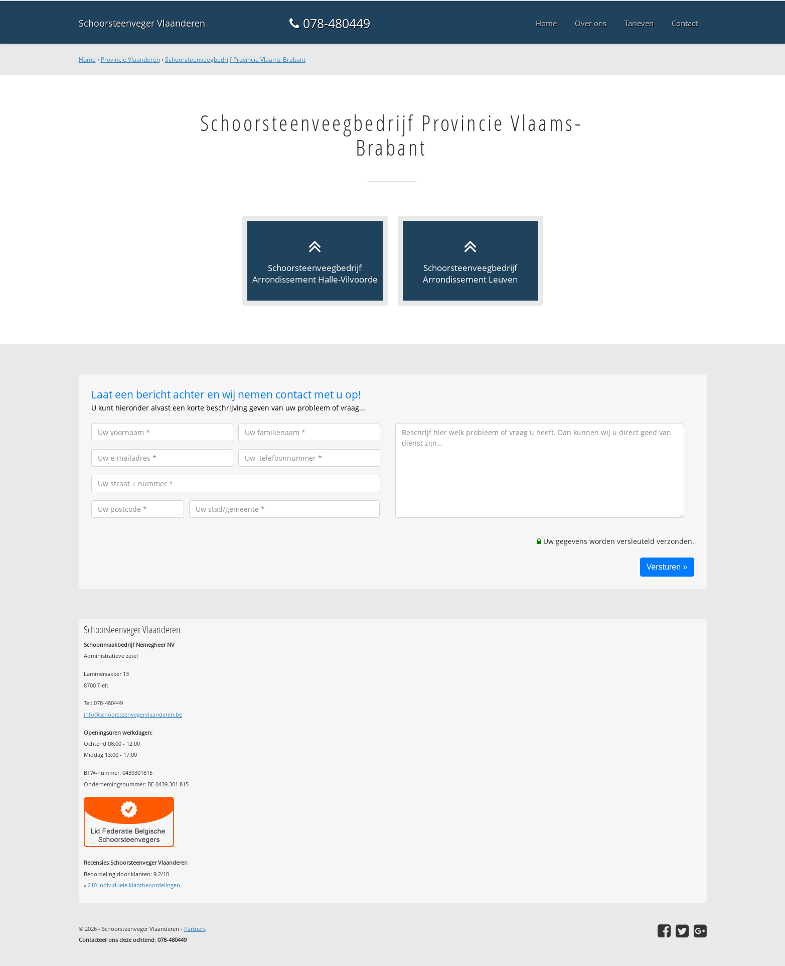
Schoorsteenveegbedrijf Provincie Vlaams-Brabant (235, 59)
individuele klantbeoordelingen (134, 885)
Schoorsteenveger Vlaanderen (142, 23)
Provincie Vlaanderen (130, 59)
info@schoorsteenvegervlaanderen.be (133, 714)
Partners (195, 928)
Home (87, 59)
